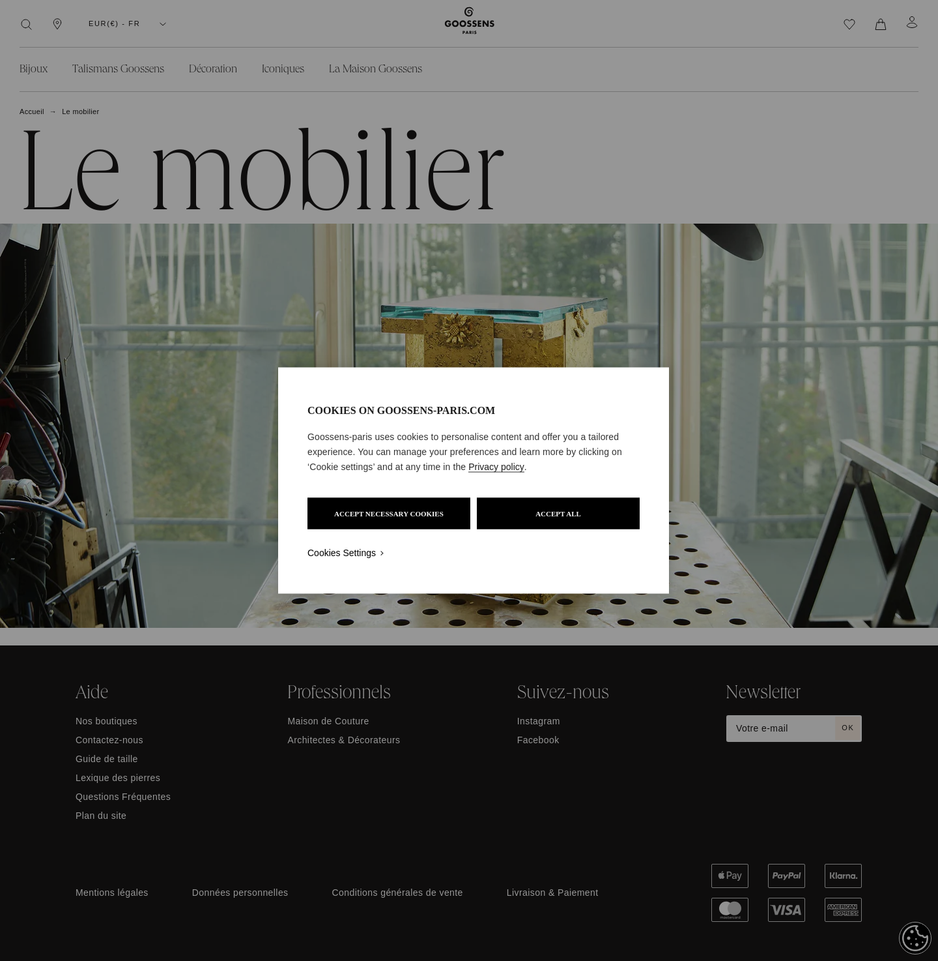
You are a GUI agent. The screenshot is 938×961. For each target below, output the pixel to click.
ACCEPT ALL (558, 514)
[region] (473, 481)
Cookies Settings (341, 553)
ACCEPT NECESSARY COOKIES (389, 514)
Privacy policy (496, 467)
